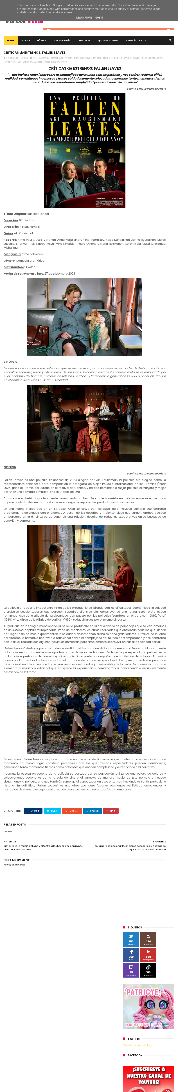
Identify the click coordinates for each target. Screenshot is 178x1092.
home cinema (160, 400)
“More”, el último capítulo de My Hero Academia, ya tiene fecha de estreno (155, 1035)
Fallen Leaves (40, 63)
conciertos (165, 380)
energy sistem (155, 393)
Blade (143, 280)
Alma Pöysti (57, 59)
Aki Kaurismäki (41, 59)
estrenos (27, 63)
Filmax (150, 286)
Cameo (155, 280)
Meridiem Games (134, 306)
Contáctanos (136, 40)
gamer (143, 400)
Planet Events (159, 320)
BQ (162, 273)
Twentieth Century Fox (138, 353)
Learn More (84, 17)
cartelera (79, 59)
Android (152, 273)
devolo (129, 393)
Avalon (69, 59)
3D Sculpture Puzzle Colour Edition (144, 260)
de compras (161, 386)
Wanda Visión (157, 366)
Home (11, 40)
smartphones (132, 406)
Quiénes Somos (108, 40)
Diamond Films (133, 286)
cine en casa (147, 380)
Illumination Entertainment (140, 300)
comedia (96, 59)
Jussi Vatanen (77, 63)
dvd (140, 393)
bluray (164, 373)
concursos (131, 386)
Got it (99, 17)
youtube (163, 413)
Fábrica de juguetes (136, 293)
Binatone (130, 280)
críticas (8, 63)
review (7, 67)
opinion (108, 63)
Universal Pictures (135, 366)
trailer (165, 406)
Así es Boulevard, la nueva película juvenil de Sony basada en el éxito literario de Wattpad (156, 1053)
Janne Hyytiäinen (58, 63)
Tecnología (62, 40)
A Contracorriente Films (138, 266)
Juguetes (84, 40)
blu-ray (152, 373)
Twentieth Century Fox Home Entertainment (141, 361)
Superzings (131, 340)
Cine (25, 40)
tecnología (151, 406)
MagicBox (165, 300)
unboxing (130, 413)
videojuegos (147, 413)
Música (42, 40)
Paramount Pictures (136, 320)
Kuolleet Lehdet (95, 63)
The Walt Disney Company (140, 346)
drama (18, 63)
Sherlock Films (142, 326)
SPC (127, 326)
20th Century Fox (134, 253)
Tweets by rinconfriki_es (138, 171)
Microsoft (154, 306)
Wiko (127, 373)
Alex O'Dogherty (134, 273)
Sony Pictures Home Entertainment (144, 333)
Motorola (130, 313)
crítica (106, 59)
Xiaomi (139, 373)
